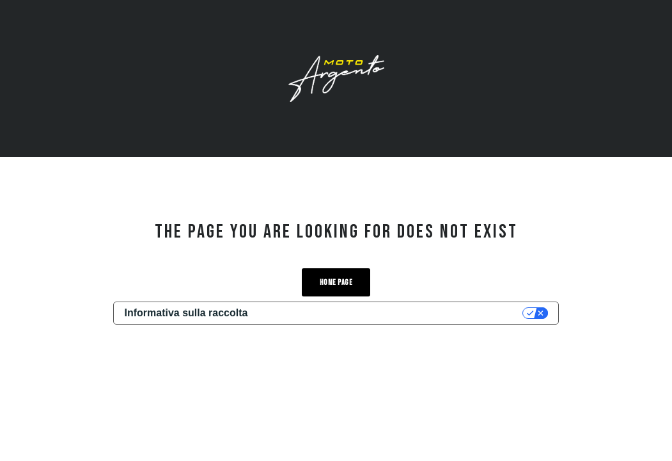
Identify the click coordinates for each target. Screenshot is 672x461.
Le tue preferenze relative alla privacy (391, 312)
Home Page (336, 282)
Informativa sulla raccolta (185, 312)
